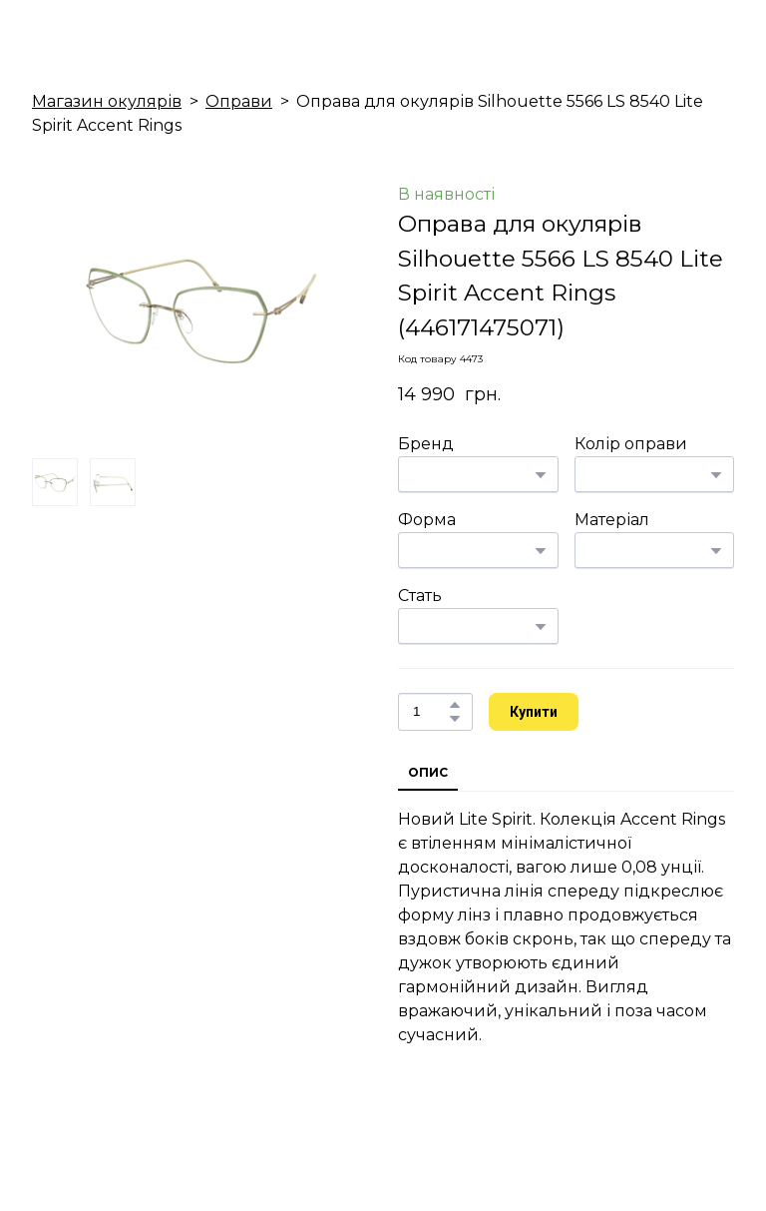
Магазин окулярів (107, 101)
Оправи (238, 101)
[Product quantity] (430, 712)
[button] (455, 705)
